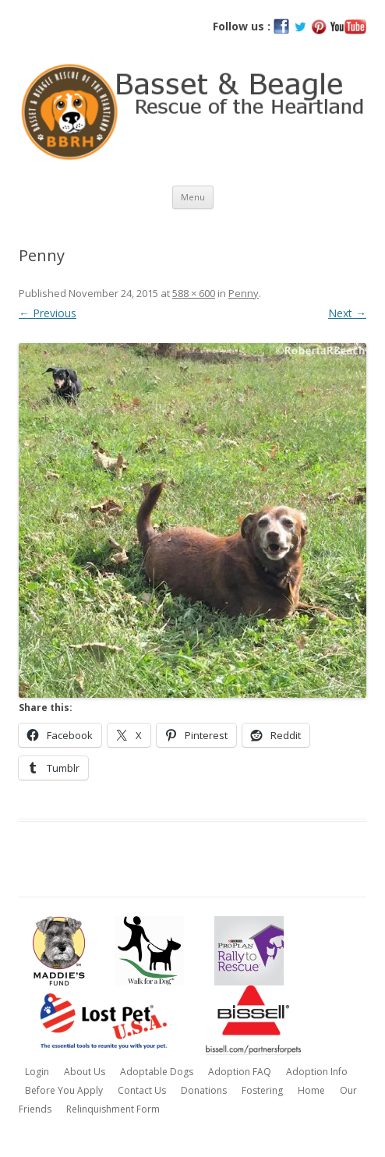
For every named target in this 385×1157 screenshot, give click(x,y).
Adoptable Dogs (156, 1071)
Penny (243, 293)
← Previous (47, 313)
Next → (347, 313)
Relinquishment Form (113, 1109)
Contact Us (142, 1090)
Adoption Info (317, 1071)
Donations (204, 1090)
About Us (84, 1071)
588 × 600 (193, 293)
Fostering (262, 1090)
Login (37, 1071)
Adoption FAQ (239, 1071)
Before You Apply (64, 1090)
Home (311, 1090)
